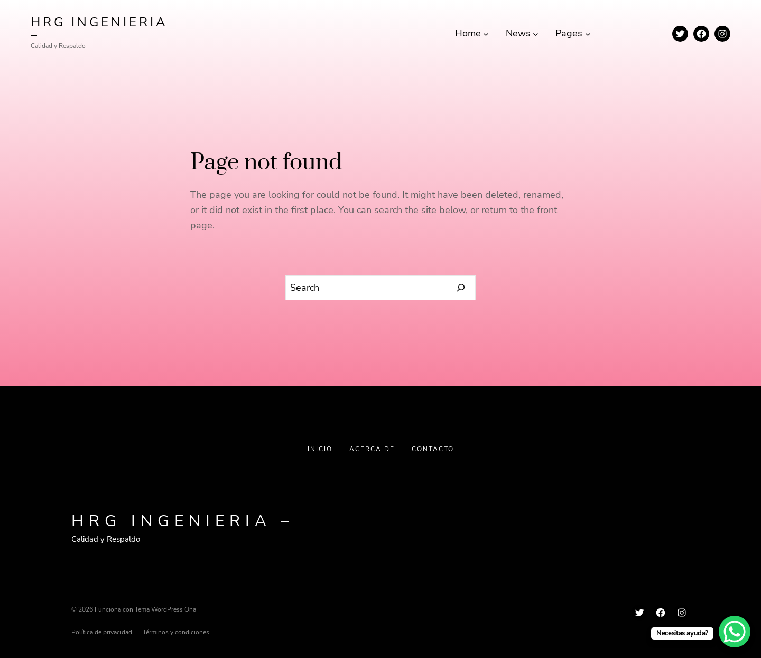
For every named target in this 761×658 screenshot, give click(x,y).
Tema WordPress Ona (165, 609)
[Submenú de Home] (486, 33)
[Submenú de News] (536, 33)
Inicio (320, 449)
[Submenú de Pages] (588, 33)
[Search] (461, 288)
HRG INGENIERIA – (99, 28)
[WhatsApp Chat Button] (734, 631)
